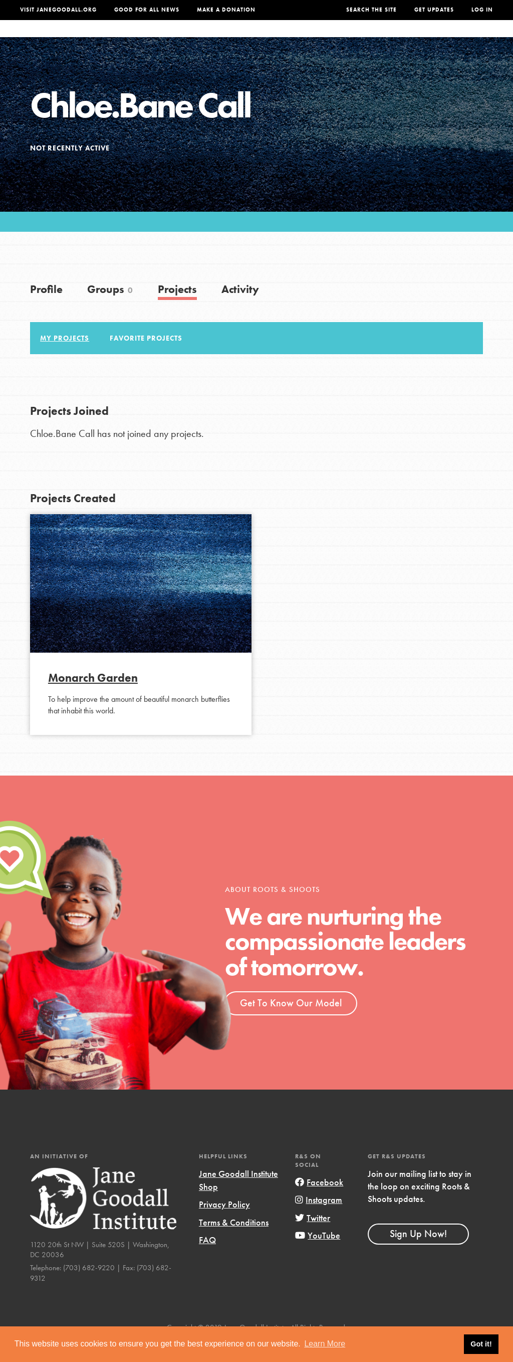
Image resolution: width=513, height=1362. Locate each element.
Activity (240, 309)
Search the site (371, 10)
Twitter (312, 1238)
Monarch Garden (93, 697)
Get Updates (434, 10)
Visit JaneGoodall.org (58, 10)
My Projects (64, 358)
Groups (408, 38)
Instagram (318, 1220)
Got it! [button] (480, 1344)
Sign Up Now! (418, 1253)
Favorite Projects (146, 358)
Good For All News (146, 10)
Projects (365, 38)
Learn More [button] (324, 1343)
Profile (46, 309)
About (145, 38)
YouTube (317, 1255)
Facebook (319, 1202)
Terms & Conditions (234, 1242)
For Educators (251, 38)
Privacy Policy (224, 1224)
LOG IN (482, 10)
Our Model (315, 38)
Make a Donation (226, 10)
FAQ (207, 1260)
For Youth (189, 38)
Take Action (462, 39)
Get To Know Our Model (291, 1022)
